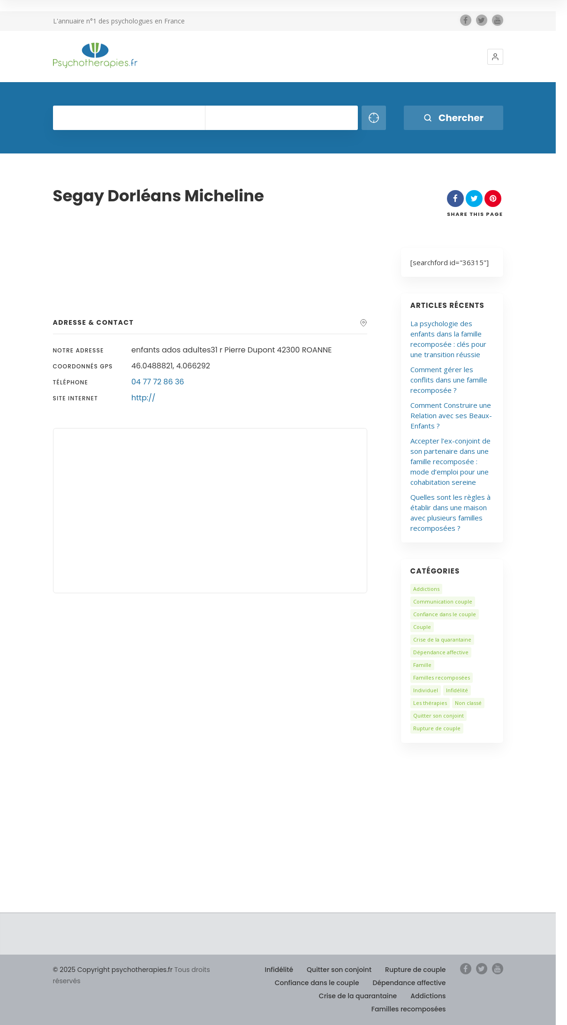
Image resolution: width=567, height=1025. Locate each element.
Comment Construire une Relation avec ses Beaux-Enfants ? (451, 415)
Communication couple (442, 601)
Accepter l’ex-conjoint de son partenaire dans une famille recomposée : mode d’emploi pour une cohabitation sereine (450, 461)
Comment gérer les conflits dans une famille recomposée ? (448, 380)
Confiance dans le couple (444, 614)
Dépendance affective (441, 652)
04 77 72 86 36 (157, 381)
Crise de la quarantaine (442, 639)
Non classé (468, 702)
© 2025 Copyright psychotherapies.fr (113, 969)
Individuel (425, 690)
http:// (143, 397)
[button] (495, 57)
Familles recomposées (441, 677)
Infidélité (457, 690)
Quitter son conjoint (438, 715)
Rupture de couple (437, 728)
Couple (422, 626)
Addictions (426, 588)
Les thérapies (430, 702)
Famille (422, 664)
